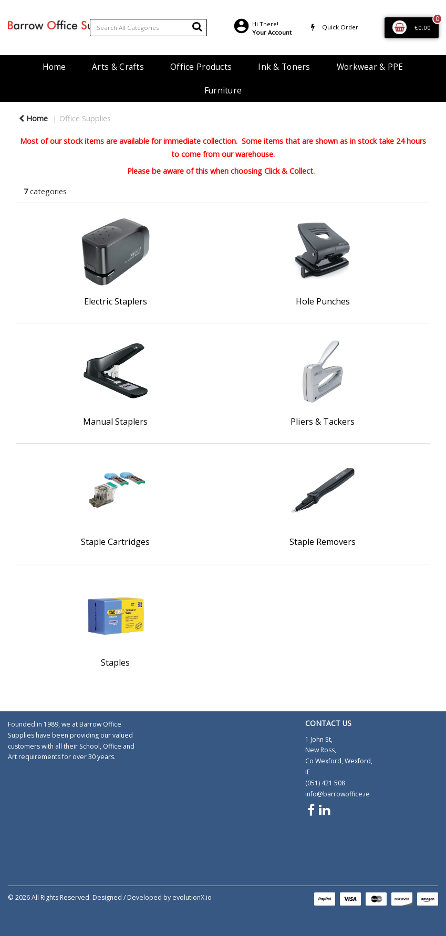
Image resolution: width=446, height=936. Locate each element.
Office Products (201, 66)
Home (54, 66)
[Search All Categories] (148, 27)
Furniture (223, 90)
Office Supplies (85, 118)
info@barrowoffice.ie (337, 794)
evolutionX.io (192, 897)
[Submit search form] (197, 26)
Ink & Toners (284, 66)
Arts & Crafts (118, 66)
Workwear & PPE (370, 66)
